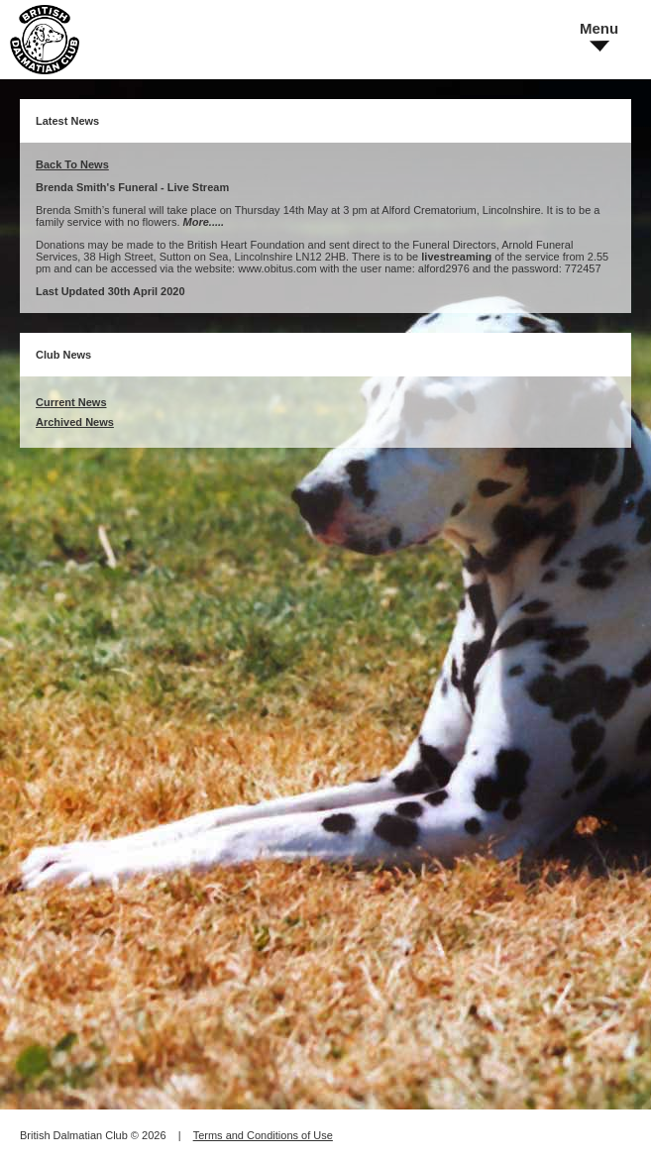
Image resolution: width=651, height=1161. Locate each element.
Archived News (75, 422)
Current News (71, 402)
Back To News (72, 164)
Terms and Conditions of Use (263, 1135)
